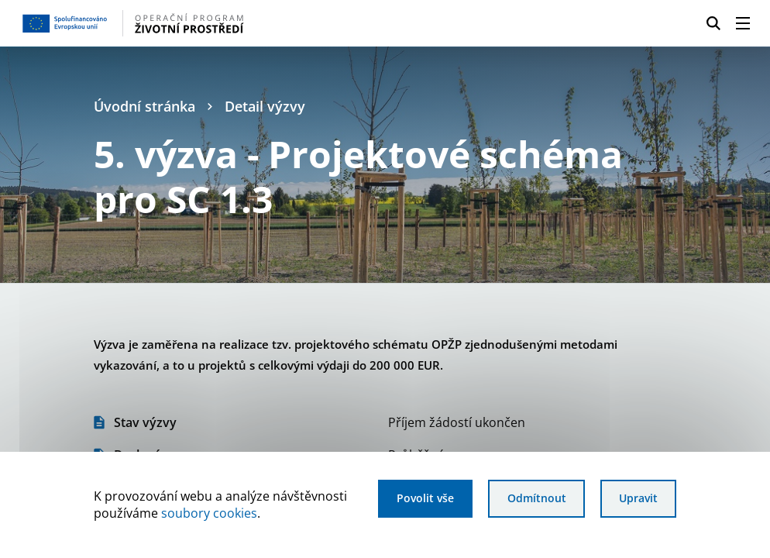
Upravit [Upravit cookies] (638, 498)
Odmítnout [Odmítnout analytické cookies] (536, 498)
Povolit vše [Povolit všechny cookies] (425, 498)
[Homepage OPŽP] (186, 23)
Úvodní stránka (144, 106)
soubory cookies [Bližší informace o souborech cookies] (209, 513)
